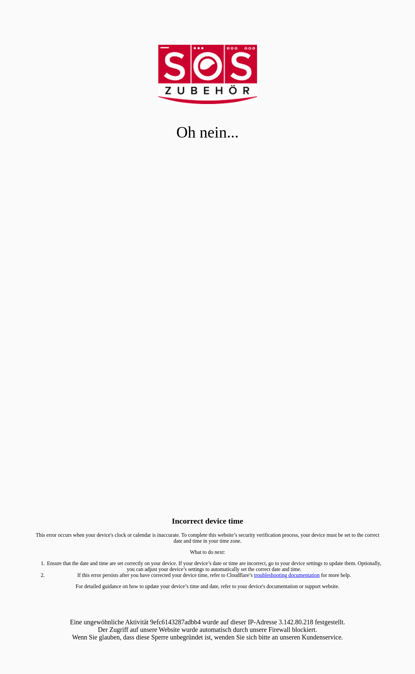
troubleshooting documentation (287, 575)
